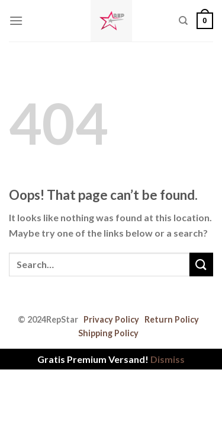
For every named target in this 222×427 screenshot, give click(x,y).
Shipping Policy (108, 333)
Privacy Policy (111, 319)
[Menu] (16, 20)
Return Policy (171, 319)
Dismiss (167, 359)
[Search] (183, 20)
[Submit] (201, 264)
